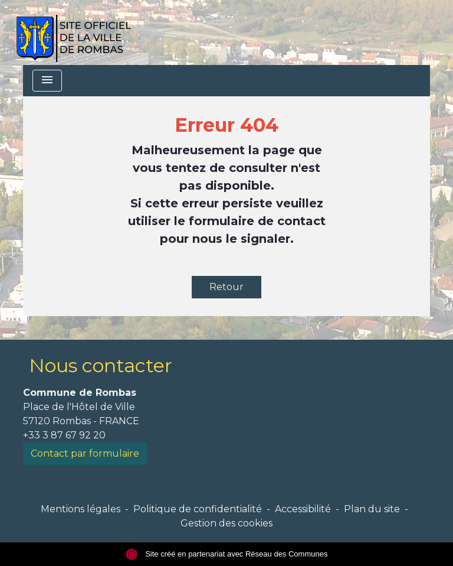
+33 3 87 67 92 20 (64, 435)
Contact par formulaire (85, 453)
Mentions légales (80, 509)
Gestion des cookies (226, 523)
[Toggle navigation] (47, 81)
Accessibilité (303, 509)
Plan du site (372, 509)
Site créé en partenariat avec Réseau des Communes (227, 553)
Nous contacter (100, 365)
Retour (226, 286)
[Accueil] (73, 32)
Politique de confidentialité (197, 509)
